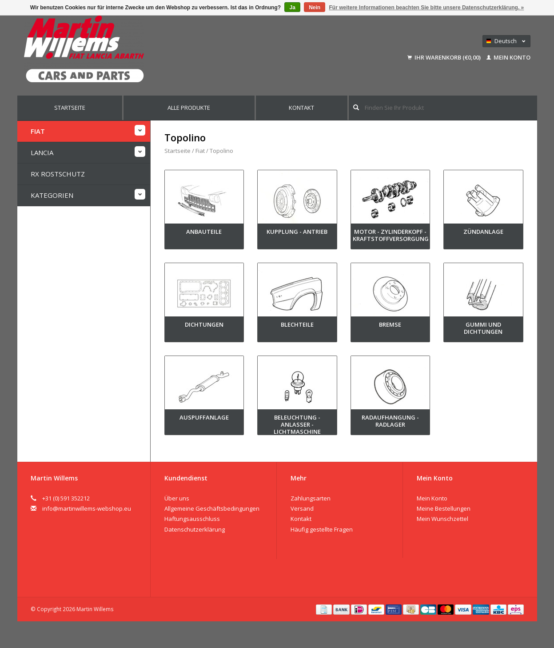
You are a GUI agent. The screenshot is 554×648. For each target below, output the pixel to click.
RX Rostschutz (58, 173)
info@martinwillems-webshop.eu (86, 508)
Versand (302, 508)
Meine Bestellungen (443, 508)
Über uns (176, 498)
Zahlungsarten (311, 498)
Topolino (221, 151)
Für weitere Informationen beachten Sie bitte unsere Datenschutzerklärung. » (426, 7)
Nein (314, 7)
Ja (292, 7)
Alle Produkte (188, 108)
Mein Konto (508, 57)
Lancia (42, 152)
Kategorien (52, 195)
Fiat (38, 131)
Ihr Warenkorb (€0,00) (444, 57)
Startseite (69, 108)
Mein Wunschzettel (442, 519)
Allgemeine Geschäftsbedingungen (211, 508)
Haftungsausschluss (192, 519)
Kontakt (301, 108)
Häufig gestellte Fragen (322, 529)
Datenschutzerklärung (194, 529)
